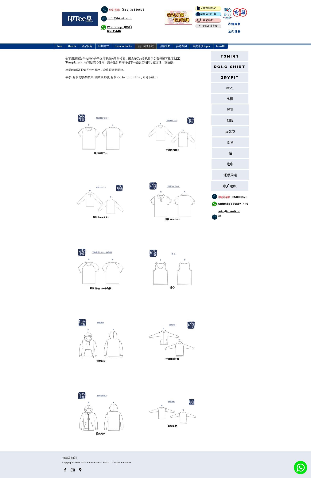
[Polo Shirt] (229, 67)
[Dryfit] (229, 77)
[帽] (230, 153)
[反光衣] (230, 131)
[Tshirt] (229, 56)
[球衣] (230, 109)
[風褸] (229, 99)
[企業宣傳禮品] (208, 8)
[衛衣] (229, 88)
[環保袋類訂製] (208, 14)
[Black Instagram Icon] (72, 470)
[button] (208, 26)
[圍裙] (230, 142)
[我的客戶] (208, 20)
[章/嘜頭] (229, 186)
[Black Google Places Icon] (80, 470)
